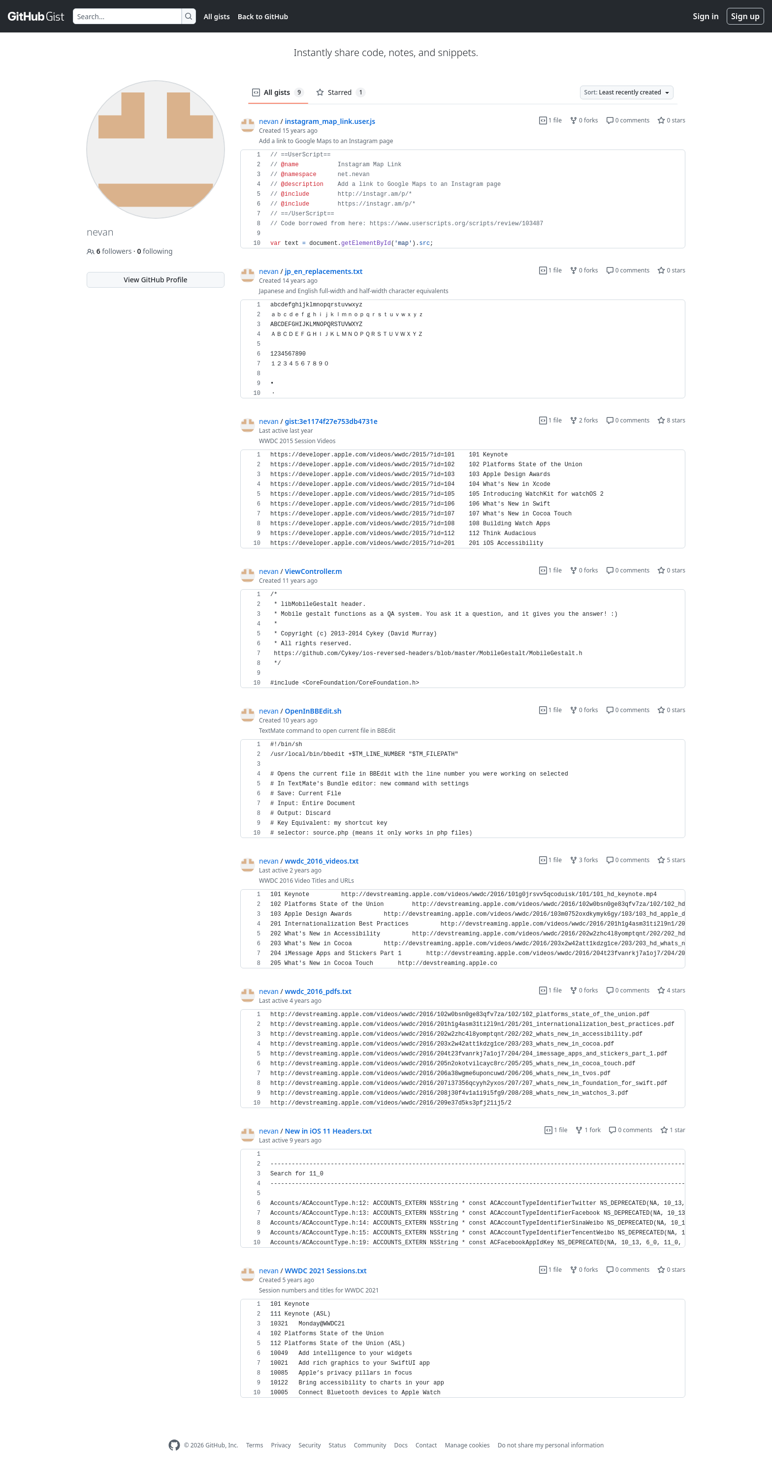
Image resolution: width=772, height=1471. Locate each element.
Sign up (745, 16)
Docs (401, 1445)
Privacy (281, 1445)
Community (370, 1445)
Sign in (706, 16)
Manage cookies (467, 1445)
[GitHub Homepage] (174, 1445)
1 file (550, 120)
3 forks (584, 860)
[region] (463, 199)
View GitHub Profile (155, 279)
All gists (217, 16)
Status (337, 1445)
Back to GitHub (263, 16)
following (154, 251)
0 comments (628, 120)
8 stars (671, 420)
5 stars (671, 860)
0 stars (671, 120)
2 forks (584, 420)
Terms (254, 1445)
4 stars (671, 990)
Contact (426, 1445)
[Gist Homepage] (36, 16)
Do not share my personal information (551, 1445)
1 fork (588, 1130)
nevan (269, 121)
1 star (672, 1130)
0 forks (584, 120)
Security (310, 1445)
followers (110, 251)
